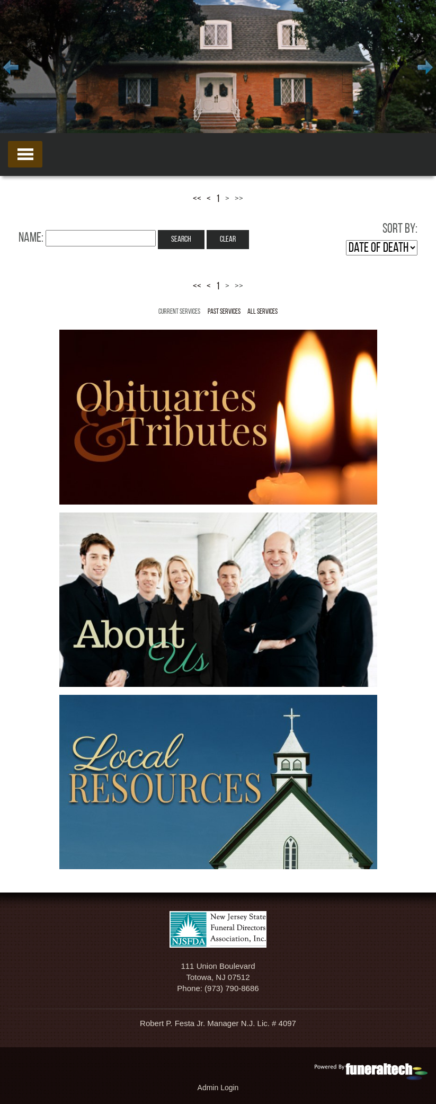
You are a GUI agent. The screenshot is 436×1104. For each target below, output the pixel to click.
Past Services (224, 312)
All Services (262, 312)
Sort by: (399, 229)
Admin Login (218, 1087)
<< (197, 199)
